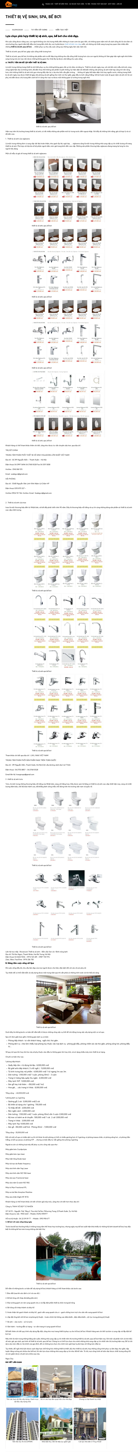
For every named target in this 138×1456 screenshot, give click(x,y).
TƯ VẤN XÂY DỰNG (39, 30)
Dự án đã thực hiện (76, 4)
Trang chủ (49, 4)
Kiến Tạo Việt (62, 30)
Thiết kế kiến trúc (61, 4)
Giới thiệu (111, 4)
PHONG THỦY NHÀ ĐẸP (99, 4)
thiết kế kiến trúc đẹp (73, 44)
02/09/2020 (17, 30)
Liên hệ (119, 4)
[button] (43, 4)
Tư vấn (87, 4)
